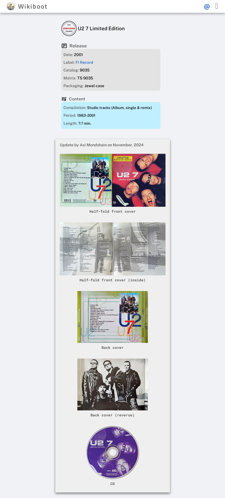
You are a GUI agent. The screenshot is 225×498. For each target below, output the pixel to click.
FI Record (84, 62)
